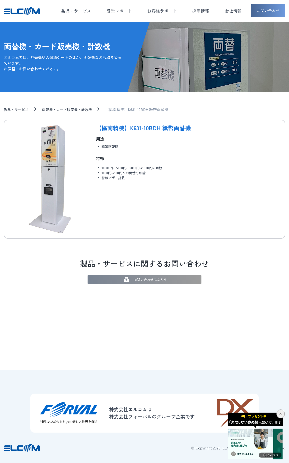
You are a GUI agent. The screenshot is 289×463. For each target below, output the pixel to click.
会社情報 (233, 11)
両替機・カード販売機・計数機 (70, 109)
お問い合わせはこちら (144, 279)
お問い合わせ (268, 10)
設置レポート (119, 11)
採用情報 (200, 11)
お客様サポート (162, 11)
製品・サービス (76, 11)
